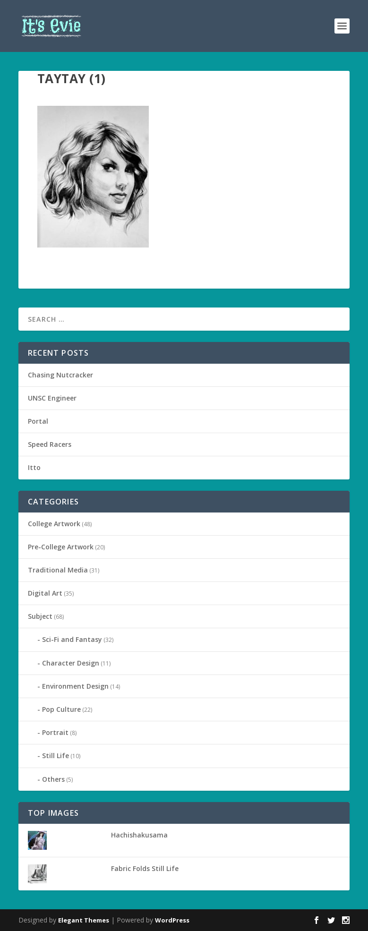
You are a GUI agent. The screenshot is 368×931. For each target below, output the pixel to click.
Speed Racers (49, 444)
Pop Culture (61, 709)
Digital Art (45, 593)
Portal (38, 421)
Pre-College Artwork (61, 546)
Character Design (70, 662)
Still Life (55, 755)
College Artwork (54, 523)
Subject (40, 616)
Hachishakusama (139, 834)
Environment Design (75, 686)
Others (53, 779)
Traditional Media (58, 569)
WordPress (172, 920)
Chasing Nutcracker (60, 374)
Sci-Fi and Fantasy (72, 639)
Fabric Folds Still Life (145, 868)
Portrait (55, 732)
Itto (34, 467)
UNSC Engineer (52, 397)
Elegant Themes (83, 920)
